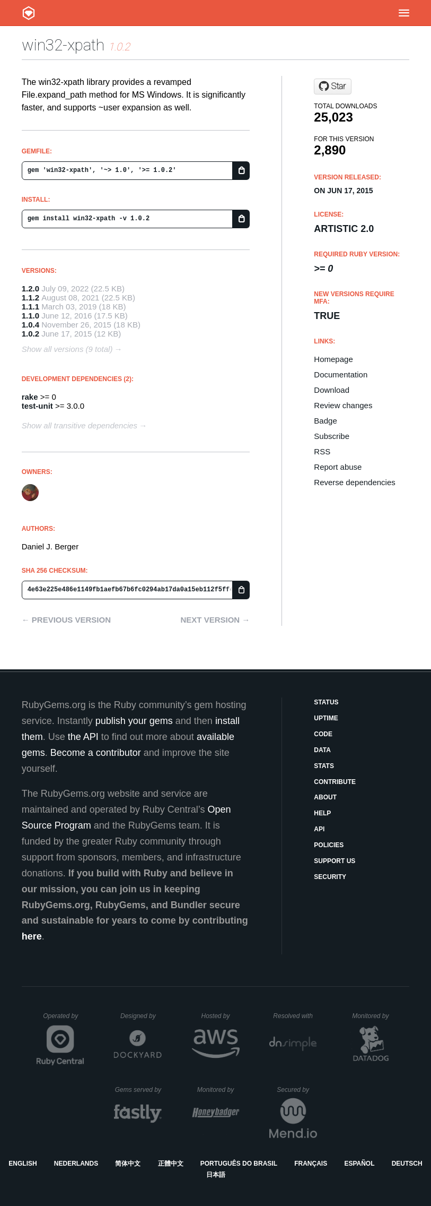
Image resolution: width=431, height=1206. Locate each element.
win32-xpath (63, 45)
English (22, 1163)
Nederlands (76, 1163)
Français (310, 1163)
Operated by (63, 1019)
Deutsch (407, 1163)
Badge (325, 420)
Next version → (215, 619)
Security (330, 877)
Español (359, 1163)
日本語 (215, 1174)
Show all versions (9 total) (67, 349)
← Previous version (66, 619)
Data (322, 750)
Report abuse (338, 466)
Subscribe (331, 436)
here (32, 936)
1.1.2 (30, 297)
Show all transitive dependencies (79, 425)
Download (331, 389)
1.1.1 (30, 306)
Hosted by (220, 1016)
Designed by (141, 1016)
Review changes (343, 405)
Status (326, 702)
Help (322, 813)
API (319, 829)
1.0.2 (30, 333)
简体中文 (127, 1163)
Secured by (296, 1089)
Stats (324, 766)
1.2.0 (30, 288)
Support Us (334, 861)
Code (323, 734)
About (325, 797)
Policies (329, 845)
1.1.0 (30, 315)
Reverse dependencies (354, 482)
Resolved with (294, 1016)
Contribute (335, 782)
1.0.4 (30, 324)
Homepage (333, 359)
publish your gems (134, 721)
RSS (322, 451)
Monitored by (373, 1016)
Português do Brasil (238, 1163)
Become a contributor (95, 752)
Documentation (340, 374)
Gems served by (138, 1089)
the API (83, 736)
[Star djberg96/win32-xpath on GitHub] (332, 86)
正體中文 (170, 1163)
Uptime (326, 718)
